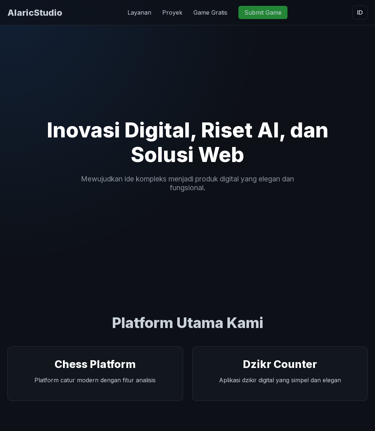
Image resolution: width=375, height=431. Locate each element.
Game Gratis (210, 12)
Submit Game (263, 12)
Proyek (172, 12)
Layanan (139, 12)
